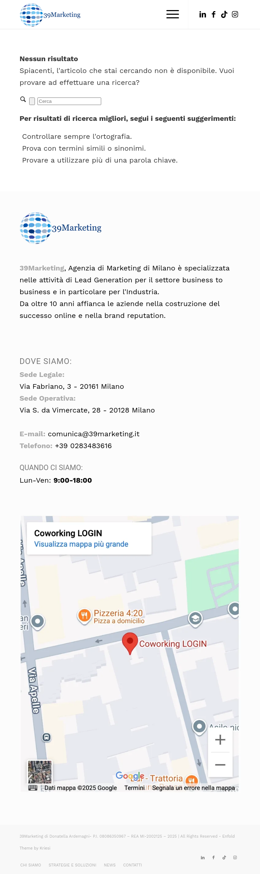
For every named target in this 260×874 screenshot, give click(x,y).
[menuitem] (169, 14)
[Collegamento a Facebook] (213, 14)
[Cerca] (69, 101)
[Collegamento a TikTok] (224, 14)
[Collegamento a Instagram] (235, 14)
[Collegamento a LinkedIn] (202, 14)
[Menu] (169, 14)
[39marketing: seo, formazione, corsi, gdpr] (107, 14)
